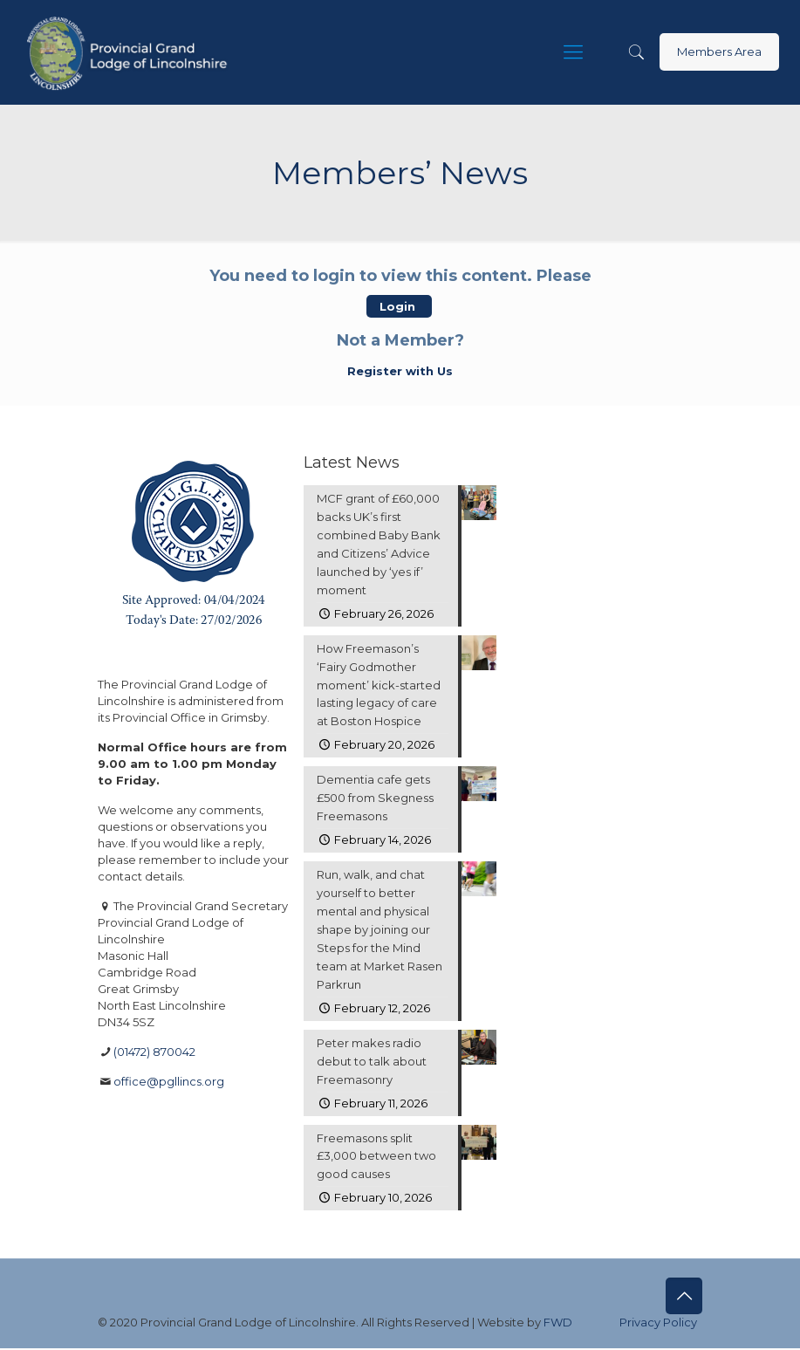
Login (399, 306)
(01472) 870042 (154, 1052)
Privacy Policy (658, 1324)
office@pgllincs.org (168, 1081)
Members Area (719, 51)
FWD (558, 1324)
